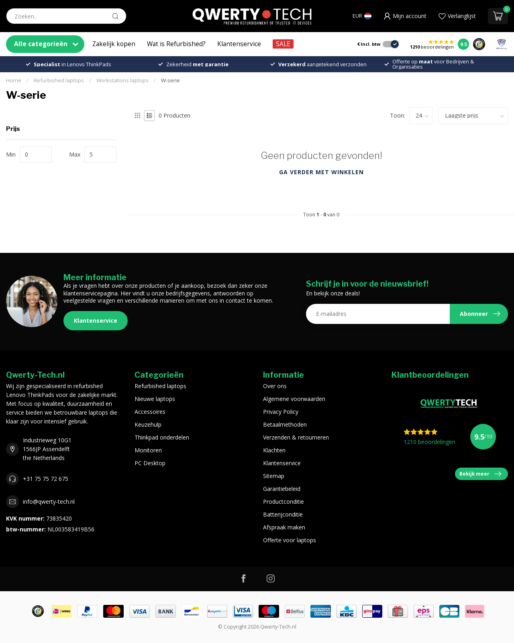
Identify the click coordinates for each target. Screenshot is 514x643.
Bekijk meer (480, 474)
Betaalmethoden (285, 424)
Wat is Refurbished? (176, 44)
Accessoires (150, 411)
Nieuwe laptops (155, 399)
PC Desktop (150, 463)
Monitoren (148, 450)
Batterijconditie (283, 514)
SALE (283, 44)
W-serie (170, 80)
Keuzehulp (148, 424)
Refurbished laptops (59, 80)
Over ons (275, 386)
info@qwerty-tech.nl (49, 501)
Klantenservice (239, 44)
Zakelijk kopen (113, 44)
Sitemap (273, 476)
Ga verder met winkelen (321, 172)
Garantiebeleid (281, 488)
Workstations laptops (122, 80)
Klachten (274, 450)
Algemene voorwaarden (294, 399)
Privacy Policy (280, 411)
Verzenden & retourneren (296, 437)
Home (13, 80)
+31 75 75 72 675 (45, 478)
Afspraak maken (284, 527)
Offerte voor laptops (289, 540)
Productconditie (283, 501)
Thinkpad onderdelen (162, 437)
